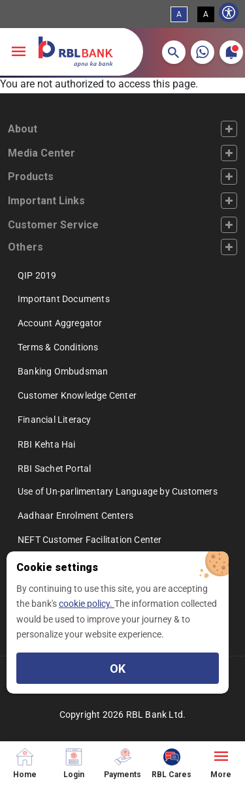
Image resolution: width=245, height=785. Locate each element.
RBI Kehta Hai (47, 444)
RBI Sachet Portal (54, 468)
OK (117, 668)
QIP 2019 (37, 275)
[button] (174, 52)
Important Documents (64, 299)
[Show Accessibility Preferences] (228, 12)
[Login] (73, 763)
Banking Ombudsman (63, 371)
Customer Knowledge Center (77, 395)
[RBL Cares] (171, 763)
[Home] (24, 763)
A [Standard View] (179, 14)
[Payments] (122, 763)
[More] (220, 763)
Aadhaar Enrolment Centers (75, 515)
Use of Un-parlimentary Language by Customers (118, 491)
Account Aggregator (60, 323)
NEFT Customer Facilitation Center (90, 539)
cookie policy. (86, 603)
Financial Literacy (54, 419)
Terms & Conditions (58, 347)
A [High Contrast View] (205, 14)
